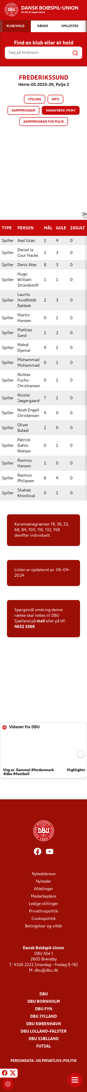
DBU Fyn (43, 1009)
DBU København (43, 1024)
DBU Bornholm (43, 1002)
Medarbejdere (43, 897)
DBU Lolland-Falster (44, 1032)
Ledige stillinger (43, 904)
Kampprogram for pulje (43, 121)
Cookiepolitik (44, 919)
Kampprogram (23, 110)
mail (41, 621)
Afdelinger (43, 889)
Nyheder (43, 882)
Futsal (43, 1046)
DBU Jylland (43, 1017)
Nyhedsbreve (43, 874)
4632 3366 (24, 627)
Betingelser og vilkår (43, 926)
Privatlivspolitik (43, 911)
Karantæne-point (60, 110)
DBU (43, 994)
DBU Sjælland (44, 1039)
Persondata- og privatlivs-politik (43, 1061)
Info (55, 99)
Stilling (34, 99)
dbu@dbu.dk (46, 971)
